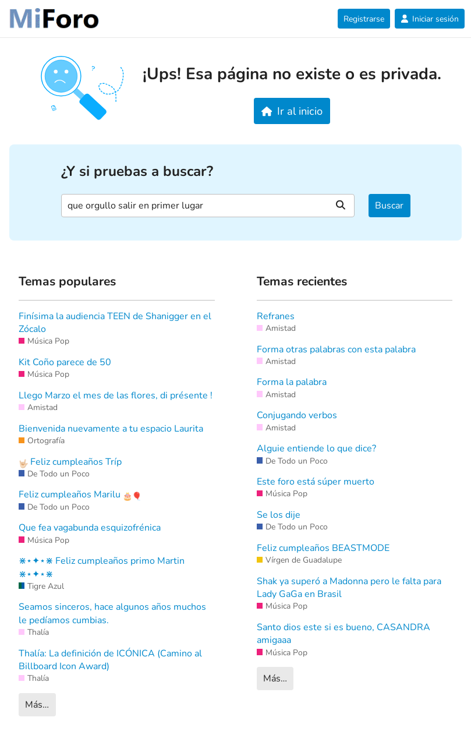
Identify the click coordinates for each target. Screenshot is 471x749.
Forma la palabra (292, 382)
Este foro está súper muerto (315, 481)
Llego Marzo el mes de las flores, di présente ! (116, 395)
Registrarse (363, 18)
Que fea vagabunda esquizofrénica (90, 527)
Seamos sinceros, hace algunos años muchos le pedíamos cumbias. (112, 613)
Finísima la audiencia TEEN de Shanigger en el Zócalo (115, 322)
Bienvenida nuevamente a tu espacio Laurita (111, 428)
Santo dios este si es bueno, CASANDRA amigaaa (343, 633)
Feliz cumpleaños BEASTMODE (323, 548)
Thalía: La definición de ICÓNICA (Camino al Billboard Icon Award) (110, 660)
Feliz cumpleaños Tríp (70, 461)
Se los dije (278, 514)
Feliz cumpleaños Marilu (80, 494)
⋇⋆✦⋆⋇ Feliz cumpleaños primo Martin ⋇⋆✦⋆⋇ (102, 567)
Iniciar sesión (430, 18)
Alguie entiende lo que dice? (316, 448)
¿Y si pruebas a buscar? (137, 171)
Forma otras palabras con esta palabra (336, 349)
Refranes (276, 316)
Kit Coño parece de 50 (65, 362)
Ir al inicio (292, 111)
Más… (37, 704)
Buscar (389, 205)
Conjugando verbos (297, 415)
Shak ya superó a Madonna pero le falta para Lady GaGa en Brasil (349, 587)
